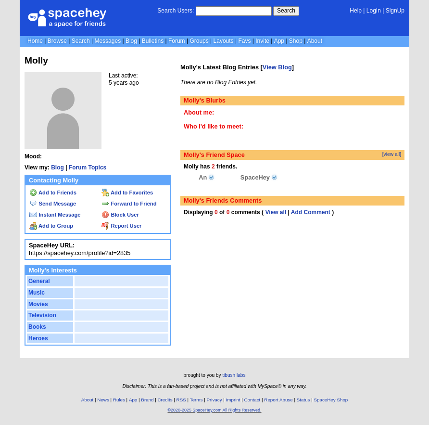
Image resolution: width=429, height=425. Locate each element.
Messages (107, 41)
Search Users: (175, 10)
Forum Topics (87, 167)
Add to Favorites (127, 192)
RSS (181, 399)
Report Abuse (278, 399)
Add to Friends (52, 192)
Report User (121, 226)
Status (303, 399)
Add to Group (51, 226)
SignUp (395, 10)
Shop (296, 41)
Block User (120, 215)
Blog (131, 41)
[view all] (391, 154)
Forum (176, 41)
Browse (57, 41)
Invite (262, 41)
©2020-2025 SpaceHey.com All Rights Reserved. (214, 410)
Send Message (52, 203)
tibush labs (233, 375)
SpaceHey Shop (331, 399)
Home (35, 41)
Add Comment (310, 212)
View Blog (277, 67)
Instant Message (54, 215)
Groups (198, 41)
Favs (244, 41)
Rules (119, 399)
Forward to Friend (128, 203)
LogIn (373, 10)
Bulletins (153, 41)
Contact (252, 399)
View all (275, 212)
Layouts (224, 41)
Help (356, 10)
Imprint (233, 399)
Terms (196, 399)
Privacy (214, 399)
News (103, 399)
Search (286, 10)
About (314, 41)
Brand (147, 399)
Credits (165, 399)
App (279, 41)
